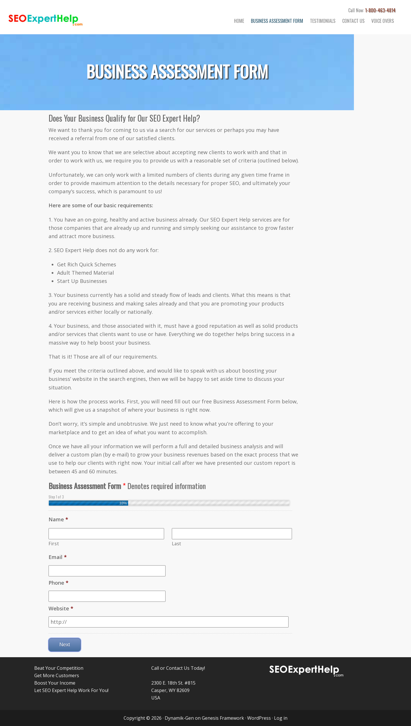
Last (176, 543)
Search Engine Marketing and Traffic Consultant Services (57, 17)
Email (58, 557)
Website (61, 608)
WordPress (259, 718)
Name (58, 519)
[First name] (106, 533)
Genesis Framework (223, 718)
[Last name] (232, 533)
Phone (58, 583)
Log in (280, 718)
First (54, 543)
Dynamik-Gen (179, 718)
